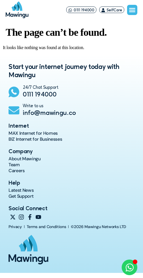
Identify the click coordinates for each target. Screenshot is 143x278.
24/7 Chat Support (40, 87)
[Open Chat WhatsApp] (129, 267)
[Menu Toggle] (132, 10)
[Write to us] (14, 110)
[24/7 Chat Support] (14, 92)
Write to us (33, 106)
